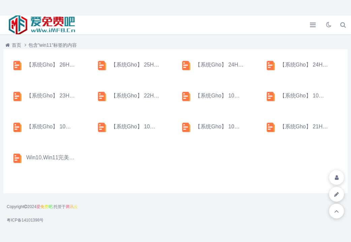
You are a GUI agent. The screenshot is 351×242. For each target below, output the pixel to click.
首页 (16, 45)
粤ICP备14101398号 (25, 220)
